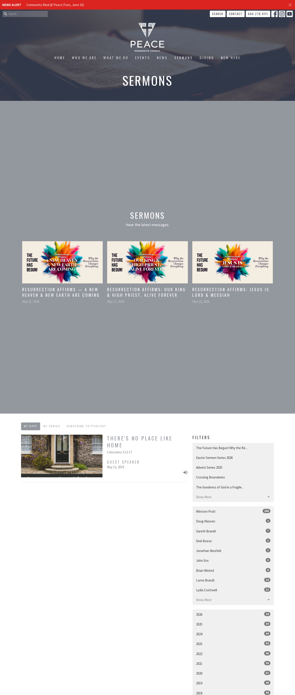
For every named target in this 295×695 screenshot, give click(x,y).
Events (142, 57)
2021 (233, 663)
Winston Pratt (233, 511)
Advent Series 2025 (209, 467)
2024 (233, 633)
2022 (233, 653)
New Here (231, 57)
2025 (233, 624)
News (162, 57)
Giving (207, 57)
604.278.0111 (258, 14)
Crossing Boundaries (210, 477)
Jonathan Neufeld (233, 550)
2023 (233, 643)
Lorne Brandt (233, 580)
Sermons (183, 57)
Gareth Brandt (233, 531)
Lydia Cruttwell (233, 589)
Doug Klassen (233, 521)
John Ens (233, 560)
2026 (233, 614)
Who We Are (84, 57)
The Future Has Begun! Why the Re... (221, 448)
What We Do (115, 57)
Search (217, 14)
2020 (233, 673)
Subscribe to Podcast (86, 426)
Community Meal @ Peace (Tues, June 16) (55, 5)
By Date (30, 426)
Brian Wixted (233, 570)
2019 (233, 683)
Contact (235, 14)
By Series (51, 426)
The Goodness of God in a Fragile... (220, 487)
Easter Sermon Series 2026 (214, 458)
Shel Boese (233, 540)
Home (59, 57)
